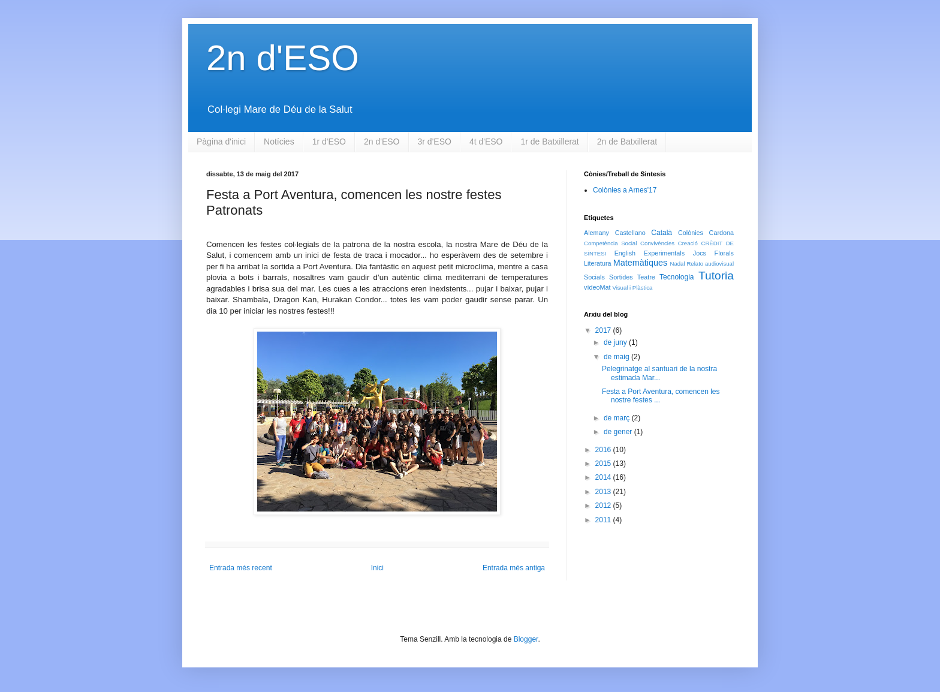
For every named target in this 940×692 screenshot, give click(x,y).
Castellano (630, 232)
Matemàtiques (640, 262)
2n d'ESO (282, 58)
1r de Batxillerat (549, 141)
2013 (604, 492)
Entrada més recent (240, 568)
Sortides (621, 277)
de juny (616, 342)
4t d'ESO (486, 141)
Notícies (279, 141)
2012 (604, 505)
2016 (604, 450)
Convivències (657, 243)
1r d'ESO (329, 141)
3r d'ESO (434, 141)
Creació (688, 243)
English (624, 253)
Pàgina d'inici (221, 141)
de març (618, 418)
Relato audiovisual (710, 263)
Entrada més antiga (514, 568)
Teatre (646, 277)
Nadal (677, 263)
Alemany (596, 232)
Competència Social (610, 243)
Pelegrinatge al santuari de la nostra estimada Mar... (659, 373)
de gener (619, 432)
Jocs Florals (713, 253)
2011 (604, 520)
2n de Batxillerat (627, 141)
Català (661, 232)
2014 (604, 477)
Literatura (597, 263)
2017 (604, 330)
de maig (617, 357)
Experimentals (664, 253)
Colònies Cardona (706, 232)
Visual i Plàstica (632, 287)
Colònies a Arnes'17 (624, 190)
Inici (377, 568)
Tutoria (716, 275)
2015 (604, 463)
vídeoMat (597, 287)
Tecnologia (676, 277)
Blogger (526, 639)
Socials (594, 277)
